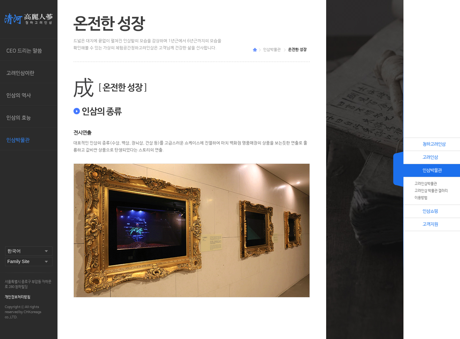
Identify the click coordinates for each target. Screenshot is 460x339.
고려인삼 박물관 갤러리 (431, 191)
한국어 (14, 250)
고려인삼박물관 (426, 184)
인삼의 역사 (28, 94)
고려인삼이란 (28, 72)
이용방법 (421, 198)
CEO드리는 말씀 (28, 50)
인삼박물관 (28, 139)
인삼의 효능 (28, 117)
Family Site (18, 261)
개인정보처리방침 (17, 297)
